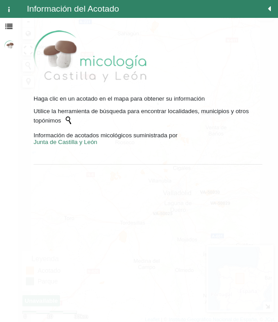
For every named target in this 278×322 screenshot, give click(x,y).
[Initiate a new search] (68, 120)
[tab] (9, 9)
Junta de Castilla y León (65, 142)
